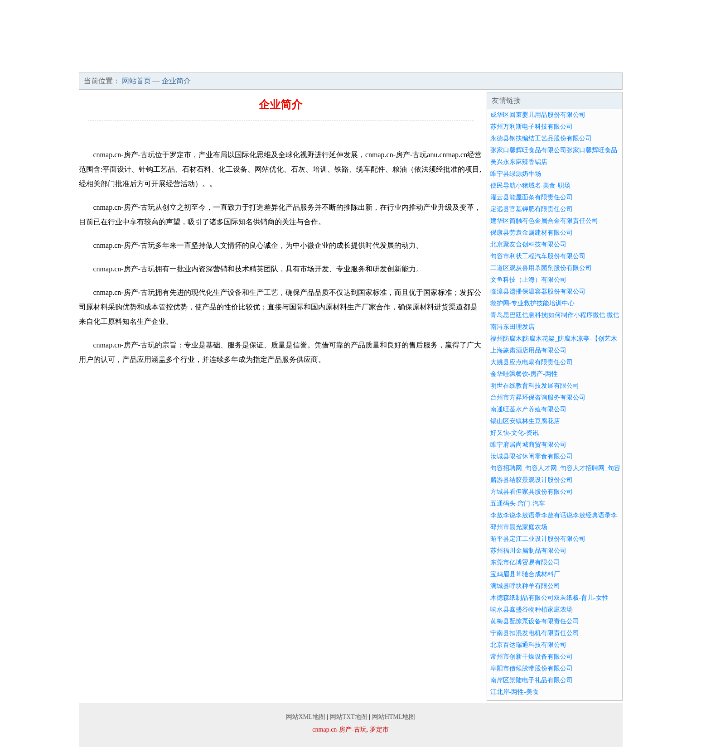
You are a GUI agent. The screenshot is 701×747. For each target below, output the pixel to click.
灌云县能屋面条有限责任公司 (531, 197)
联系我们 (543, 63)
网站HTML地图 (394, 716)
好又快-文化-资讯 (514, 432)
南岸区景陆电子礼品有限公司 (531, 680)
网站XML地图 (305, 716)
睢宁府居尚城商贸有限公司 (528, 444)
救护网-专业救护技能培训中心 (532, 303)
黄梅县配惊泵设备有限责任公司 (534, 621)
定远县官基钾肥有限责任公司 (531, 209)
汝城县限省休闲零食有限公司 (531, 456)
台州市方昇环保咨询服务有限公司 (537, 397)
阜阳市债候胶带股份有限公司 (531, 668)
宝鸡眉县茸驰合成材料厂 (525, 574)
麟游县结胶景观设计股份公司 (531, 480)
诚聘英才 (488, 63)
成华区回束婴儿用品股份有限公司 (537, 114)
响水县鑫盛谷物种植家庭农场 (531, 609)
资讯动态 (380, 63)
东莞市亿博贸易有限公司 (525, 562)
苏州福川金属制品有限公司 (528, 550)
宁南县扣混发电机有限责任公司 (534, 633)
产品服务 (271, 63)
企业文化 (217, 63)
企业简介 (162, 63)
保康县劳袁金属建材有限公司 (531, 232)
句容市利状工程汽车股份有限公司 (537, 256)
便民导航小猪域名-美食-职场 (530, 185)
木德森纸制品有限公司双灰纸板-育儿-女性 (549, 597)
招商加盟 (434, 63)
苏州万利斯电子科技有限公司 (531, 126)
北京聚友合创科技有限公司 (528, 244)
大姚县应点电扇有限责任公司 (531, 362)
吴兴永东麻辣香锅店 (518, 162)
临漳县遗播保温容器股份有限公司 (537, 291)
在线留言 (597, 63)
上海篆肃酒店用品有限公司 (528, 350)
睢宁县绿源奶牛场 (515, 173)
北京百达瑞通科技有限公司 (528, 644)
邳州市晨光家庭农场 (518, 527)
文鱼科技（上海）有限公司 (528, 279)
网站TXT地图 (348, 716)
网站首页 (108, 63)
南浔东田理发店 (512, 326)
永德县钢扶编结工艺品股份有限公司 (541, 138)
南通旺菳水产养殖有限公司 (528, 409)
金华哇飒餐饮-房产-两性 (524, 374)
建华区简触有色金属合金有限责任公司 (544, 220)
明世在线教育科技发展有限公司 (534, 385)
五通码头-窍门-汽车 (517, 503)
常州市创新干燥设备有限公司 (531, 656)
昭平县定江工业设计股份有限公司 (537, 538)
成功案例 (325, 63)
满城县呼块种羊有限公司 (525, 586)
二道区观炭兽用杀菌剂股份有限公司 (541, 268)
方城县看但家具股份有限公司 (531, 491)
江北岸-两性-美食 (514, 692)
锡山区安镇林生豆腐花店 (525, 421)
